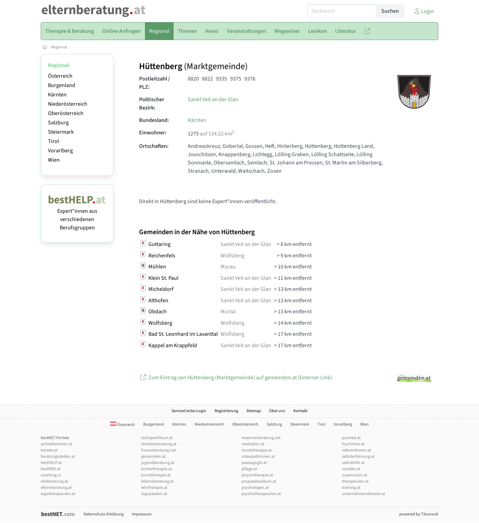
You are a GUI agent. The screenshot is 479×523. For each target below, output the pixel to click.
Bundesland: (154, 120)
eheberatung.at (54, 481)
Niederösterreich (67, 104)
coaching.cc (51, 475)
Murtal (228, 311)
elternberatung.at (56, 488)
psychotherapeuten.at (261, 494)
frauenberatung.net (158, 450)
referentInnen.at (356, 450)
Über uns (277, 411)
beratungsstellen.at (58, 456)
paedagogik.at (254, 463)
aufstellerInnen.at (56, 444)
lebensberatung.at (157, 481)
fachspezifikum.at (157, 438)
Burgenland (61, 85)
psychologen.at (255, 488)
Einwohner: (152, 132)
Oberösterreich (66, 113)
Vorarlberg (60, 150)
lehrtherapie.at (154, 488)
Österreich (60, 76)
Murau (228, 266)
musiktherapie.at (257, 450)
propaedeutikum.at (259, 481)
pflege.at (249, 469)
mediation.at (253, 444)
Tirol (53, 141)
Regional (59, 47)
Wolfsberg (232, 255)
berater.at (49, 450)
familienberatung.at (158, 444)
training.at (351, 488)
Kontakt (300, 411)
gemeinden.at (153, 456)
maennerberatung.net (261, 438)
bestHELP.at (51, 463)
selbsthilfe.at (353, 463)
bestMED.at (50, 469)
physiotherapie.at (257, 475)
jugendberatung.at (157, 463)
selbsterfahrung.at (358, 456)
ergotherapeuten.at (58, 494)
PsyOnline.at (353, 444)
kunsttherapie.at (155, 475)
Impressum (141, 514)
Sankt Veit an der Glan (213, 99)
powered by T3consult (418, 514)
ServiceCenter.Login (189, 411)
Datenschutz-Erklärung (104, 514)
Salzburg (58, 122)
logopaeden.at (154, 494)
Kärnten (57, 94)
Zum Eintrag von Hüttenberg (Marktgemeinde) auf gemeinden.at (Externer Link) (235, 377)
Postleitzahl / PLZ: (154, 83)
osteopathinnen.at (258, 456)
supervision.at (354, 475)
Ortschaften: (153, 146)
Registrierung (226, 411)
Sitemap (253, 411)
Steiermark (61, 132)
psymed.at (351, 438)
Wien (54, 160)
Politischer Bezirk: (151, 104)
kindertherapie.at (156, 469)
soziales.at (351, 469)
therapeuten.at (355, 481)
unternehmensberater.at (363, 494)
